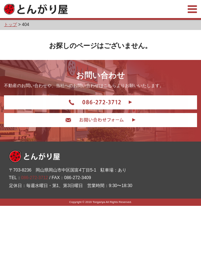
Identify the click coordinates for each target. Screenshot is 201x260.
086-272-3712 (34, 177)
